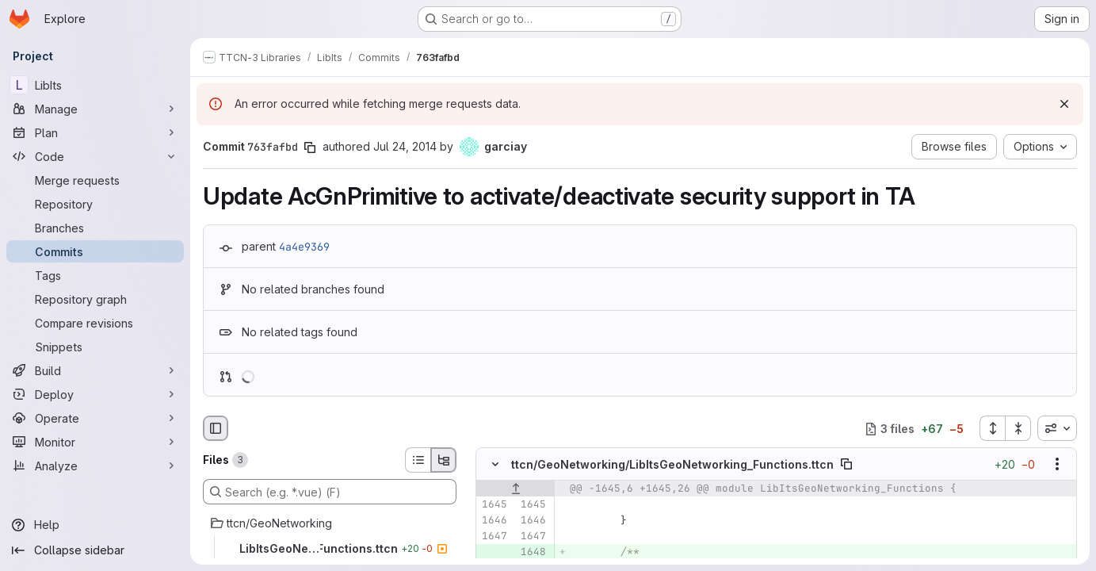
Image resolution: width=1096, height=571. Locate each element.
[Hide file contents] (495, 464)
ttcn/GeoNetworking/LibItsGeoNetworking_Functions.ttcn (672, 464)
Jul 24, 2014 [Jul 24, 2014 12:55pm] (405, 146)
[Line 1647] (493, 537)
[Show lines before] (515, 489)
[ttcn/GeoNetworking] (329, 523)
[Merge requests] (95, 180)
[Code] (95, 156)
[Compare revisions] (95, 323)
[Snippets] (95, 346)
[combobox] (1057, 428)
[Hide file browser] (215, 428)
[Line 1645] (493, 505)
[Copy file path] (846, 464)
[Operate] (95, 418)
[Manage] (95, 109)
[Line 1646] (493, 521)
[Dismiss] (1064, 103)
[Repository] (95, 204)
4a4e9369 (304, 247)
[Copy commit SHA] (309, 147)
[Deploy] (95, 394)
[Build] (95, 370)
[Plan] (95, 132)
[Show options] (1057, 464)
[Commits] (95, 251)
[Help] (95, 525)
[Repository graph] (95, 299)
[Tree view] (443, 460)
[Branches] (95, 228)
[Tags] (95, 275)
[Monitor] (95, 442)
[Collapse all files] (1018, 428)
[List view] (417, 460)
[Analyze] (95, 465)
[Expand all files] (992, 428)
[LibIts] (95, 85)
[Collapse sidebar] (95, 550)
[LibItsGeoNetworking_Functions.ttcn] (329, 548)
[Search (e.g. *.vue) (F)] (329, 491)
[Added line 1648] (532, 553)
